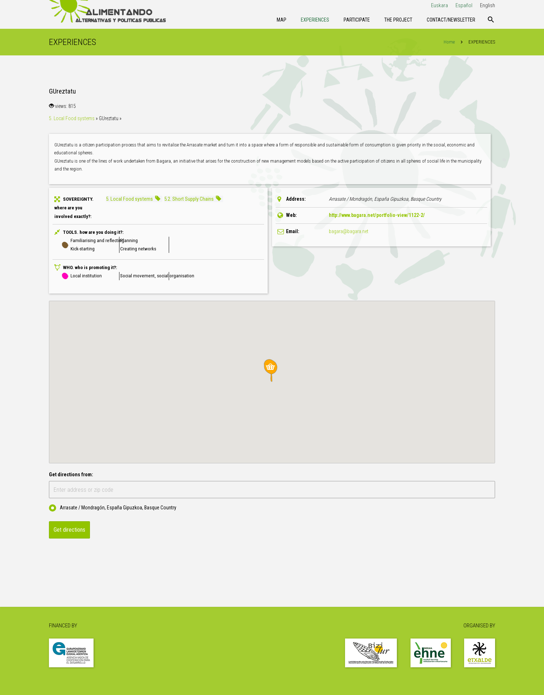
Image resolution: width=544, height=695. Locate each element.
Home (449, 42)
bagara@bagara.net (348, 231)
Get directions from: (71, 474)
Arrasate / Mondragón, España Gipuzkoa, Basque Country (112, 508)
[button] (272, 370)
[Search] (490, 19)
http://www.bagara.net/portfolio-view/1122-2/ (377, 215)
